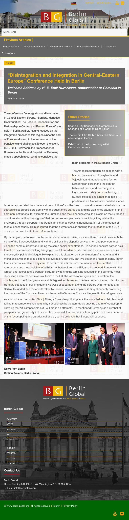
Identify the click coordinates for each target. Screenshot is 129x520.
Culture (11, 448)
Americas (11, 429)
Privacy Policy (70, 506)
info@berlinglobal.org (25, 488)
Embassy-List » (11, 47)
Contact (89, 3)
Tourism (11, 463)
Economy (11, 453)
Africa (10, 424)
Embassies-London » (61, 47)
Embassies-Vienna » (88, 47)
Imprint (56, 506)
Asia (9, 434)
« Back (9, 63)
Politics (11, 458)
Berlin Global (104, 3)
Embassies (12, 419)
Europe (10, 440)
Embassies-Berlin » (34, 47)
